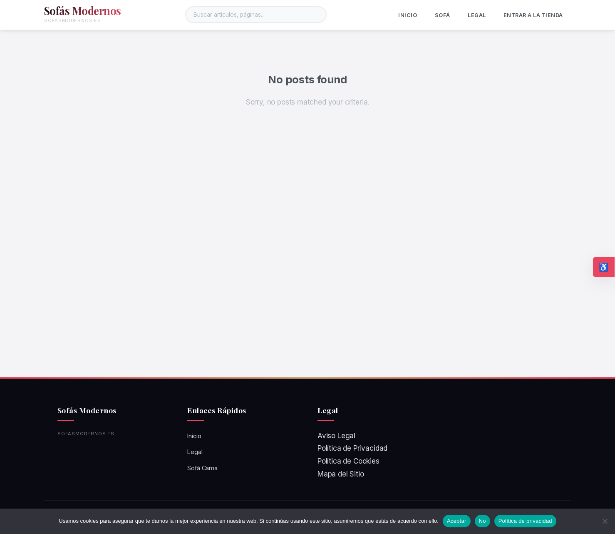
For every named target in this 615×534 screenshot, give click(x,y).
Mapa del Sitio (340, 474)
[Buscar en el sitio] (256, 14)
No (482, 521)
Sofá (442, 15)
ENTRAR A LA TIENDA (533, 15)
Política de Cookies (348, 461)
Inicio (407, 15)
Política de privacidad (525, 521)
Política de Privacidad (352, 448)
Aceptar (456, 521)
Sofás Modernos (82, 10)
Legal (477, 15)
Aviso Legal (336, 436)
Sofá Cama (202, 468)
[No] (604, 521)
